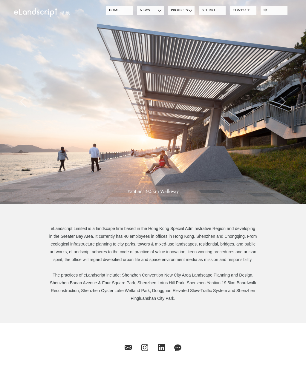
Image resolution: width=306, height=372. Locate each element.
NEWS (145, 10)
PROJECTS (179, 10)
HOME (114, 10)
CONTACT (241, 10)
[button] (23, 102)
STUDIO (208, 10)
